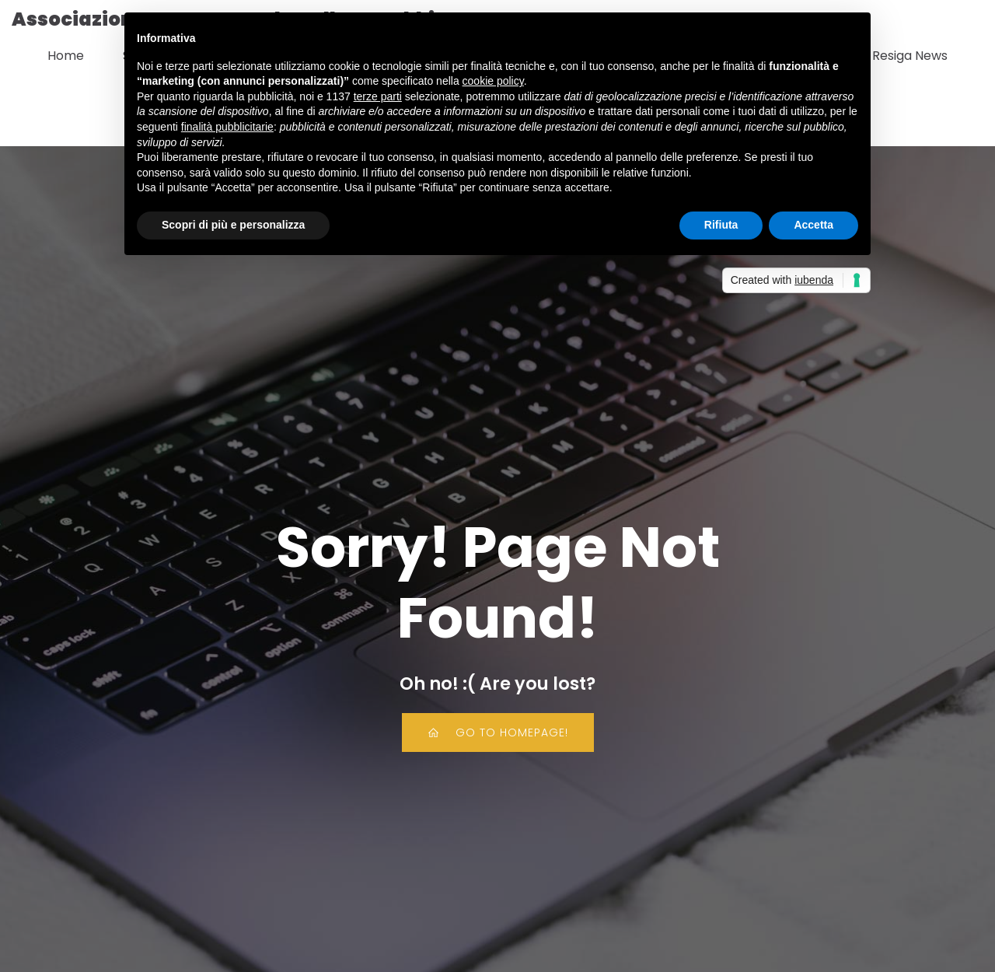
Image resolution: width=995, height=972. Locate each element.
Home (65, 56)
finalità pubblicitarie (227, 127)
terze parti (378, 96)
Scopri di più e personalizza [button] (233, 225)
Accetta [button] (813, 225)
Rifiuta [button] (721, 225)
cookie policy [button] (493, 81)
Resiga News (910, 56)
